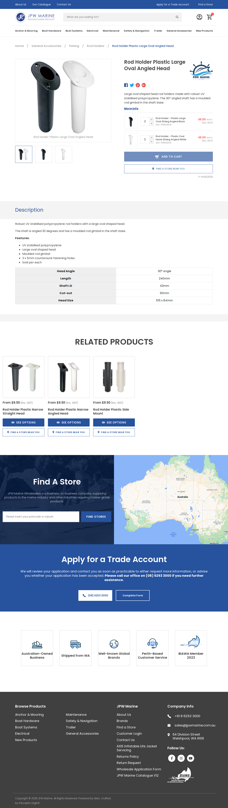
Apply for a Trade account (172, 4)
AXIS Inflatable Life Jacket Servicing (137, 748)
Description (29, 209)
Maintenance (111, 30)
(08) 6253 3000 (95, 595)
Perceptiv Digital (29, 803)
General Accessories (179, 30)
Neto (97, 798)
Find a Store (205, 4)
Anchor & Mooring (26, 30)
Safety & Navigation (136, 30)
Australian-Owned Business (37, 655)
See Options (23, 422)
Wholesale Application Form (139, 769)
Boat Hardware (51, 30)
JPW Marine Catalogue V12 (138, 775)
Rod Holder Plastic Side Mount (111, 411)
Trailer (158, 30)
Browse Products (30, 706)
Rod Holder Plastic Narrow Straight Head (23, 411)
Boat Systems (74, 30)
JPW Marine (127, 706)
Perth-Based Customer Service (152, 655)
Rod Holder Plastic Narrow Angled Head (68, 411)
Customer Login (129, 733)
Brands (122, 721)
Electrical (92, 30)
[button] (209, 17)
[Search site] (177, 17)
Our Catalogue (41, 4)
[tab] (29, 210)
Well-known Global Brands (114, 655)
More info (131, 109)
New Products (204, 30)
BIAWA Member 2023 (190, 655)
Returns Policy (128, 756)
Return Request (129, 763)
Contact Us (64, 4)
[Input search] (118, 17)
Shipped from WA (75, 655)
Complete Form (133, 595)
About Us (20, 4)
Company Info (180, 706)
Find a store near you (168, 168)
